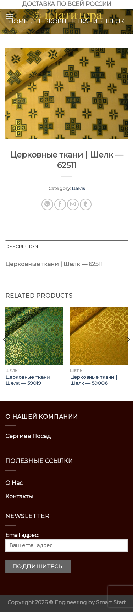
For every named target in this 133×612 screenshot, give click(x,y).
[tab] (66, 247)
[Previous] (5, 354)
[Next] (128, 354)
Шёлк (78, 188)
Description (21, 246)
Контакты (19, 496)
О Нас (14, 483)
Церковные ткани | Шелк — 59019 (29, 380)
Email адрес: (66, 542)
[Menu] (9, 16)
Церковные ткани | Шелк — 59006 (93, 380)
